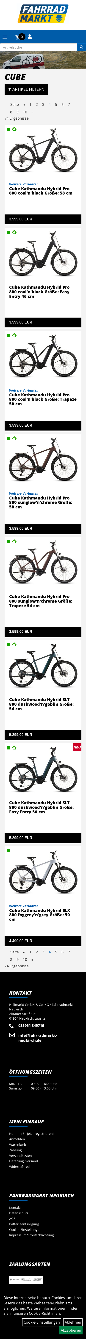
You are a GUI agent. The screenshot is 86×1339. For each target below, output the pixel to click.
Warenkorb (17, 1144)
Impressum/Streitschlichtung (31, 1235)
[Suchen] (81, 47)
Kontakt (15, 1207)
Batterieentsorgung (24, 1224)
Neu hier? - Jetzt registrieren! (31, 1133)
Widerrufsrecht (21, 1166)
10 (25, 112)
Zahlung (15, 1150)
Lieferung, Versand (23, 1161)
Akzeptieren (71, 1330)
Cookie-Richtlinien (44, 1313)
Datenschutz (18, 1213)
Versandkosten (20, 1155)
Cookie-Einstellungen (25, 1229)
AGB (12, 1218)
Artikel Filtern (26, 89)
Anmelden (17, 1139)
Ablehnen (73, 1322)
